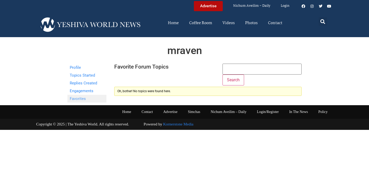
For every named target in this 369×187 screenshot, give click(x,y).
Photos (251, 23)
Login (285, 6)
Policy (323, 112)
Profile (75, 67)
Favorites (78, 98)
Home (173, 23)
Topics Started (82, 75)
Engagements (81, 91)
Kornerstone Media (178, 124)
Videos (228, 23)
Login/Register (268, 112)
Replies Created (83, 83)
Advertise (170, 112)
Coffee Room (200, 23)
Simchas (194, 112)
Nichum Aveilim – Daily (251, 6)
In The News (298, 112)
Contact (275, 23)
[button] (323, 21)
